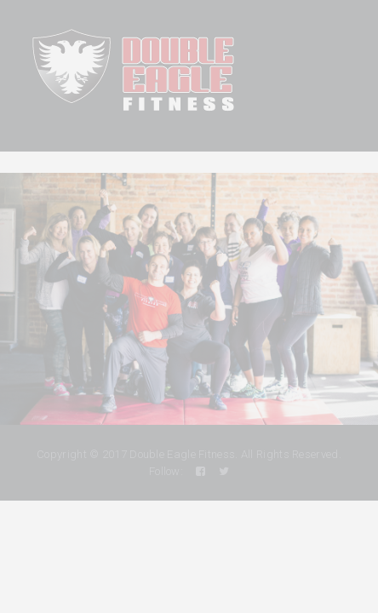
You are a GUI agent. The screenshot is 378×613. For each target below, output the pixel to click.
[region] (189, 299)
